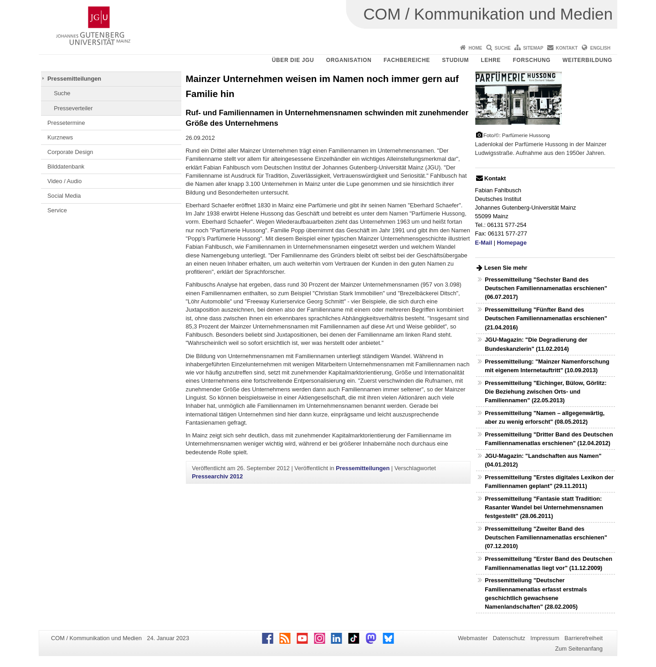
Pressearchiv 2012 (217, 476)
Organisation (349, 60)
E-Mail (483, 242)
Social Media (64, 195)
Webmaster (472, 638)
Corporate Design (70, 152)
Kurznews (60, 137)
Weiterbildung (587, 60)
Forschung (532, 60)
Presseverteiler (73, 108)
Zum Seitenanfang (579, 648)
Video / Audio (64, 181)
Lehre (491, 60)
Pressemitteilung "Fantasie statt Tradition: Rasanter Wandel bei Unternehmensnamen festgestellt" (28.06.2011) (544, 507)
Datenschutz (509, 638)
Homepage (512, 242)
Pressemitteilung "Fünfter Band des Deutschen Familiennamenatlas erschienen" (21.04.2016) (546, 318)
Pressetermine (66, 122)
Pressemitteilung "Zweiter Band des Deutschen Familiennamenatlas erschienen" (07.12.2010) (546, 537)
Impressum (544, 638)
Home (475, 48)
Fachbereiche (407, 60)
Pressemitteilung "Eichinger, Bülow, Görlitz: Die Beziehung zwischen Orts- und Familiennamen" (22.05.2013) (545, 392)
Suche (503, 48)
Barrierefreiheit (583, 638)
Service (57, 210)
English (600, 48)
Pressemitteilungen (74, 78)
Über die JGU (293, 60)
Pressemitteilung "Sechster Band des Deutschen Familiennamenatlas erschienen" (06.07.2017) (546, 288)
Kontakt (567, 48)
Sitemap (533, 48)
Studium (455, 60)
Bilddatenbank (65, 166)
